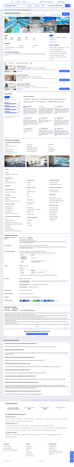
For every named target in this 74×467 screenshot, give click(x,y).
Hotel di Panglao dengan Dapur (10, 436)
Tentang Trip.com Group (30, 455)
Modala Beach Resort (20, 421)
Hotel (12, 1)
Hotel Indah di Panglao (25, 434)
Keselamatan (51, 453)
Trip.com (24, 400)
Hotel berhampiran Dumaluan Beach (48, 427)
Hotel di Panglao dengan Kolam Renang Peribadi (53, 434)
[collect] (72, 453)
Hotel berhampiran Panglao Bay (35, 425)
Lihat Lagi (6, 55)
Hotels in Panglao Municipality (54, 400)
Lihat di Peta (51, 58)
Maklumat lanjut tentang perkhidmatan (10, 450)
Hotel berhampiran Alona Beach (23, 425)
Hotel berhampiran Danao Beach (48, 425)
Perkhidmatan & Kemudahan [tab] (22, 63)
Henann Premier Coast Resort (17, 418)
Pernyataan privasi (29, 453)
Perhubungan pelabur (53, 446)
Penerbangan (17, 1)
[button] (28, 2)
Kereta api (24, 1)
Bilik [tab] (5, 63)
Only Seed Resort (55, 418)
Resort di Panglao (8, 434)
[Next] (69, 161)
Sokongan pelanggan (7, 446)
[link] (47, 2)
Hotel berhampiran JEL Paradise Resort (12, 430)
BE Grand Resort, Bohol (29, 421)
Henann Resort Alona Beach (10, 421)
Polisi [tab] (31, 63)
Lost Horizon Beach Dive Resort (28, 418)
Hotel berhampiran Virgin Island (61, 427)
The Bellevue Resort (47, 418)
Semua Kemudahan (7, 49)
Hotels (28, 400)
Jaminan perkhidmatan (7, 448)
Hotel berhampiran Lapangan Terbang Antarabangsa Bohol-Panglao (44, 430)
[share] (72, 457)
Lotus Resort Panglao (39, 418)
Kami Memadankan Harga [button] (56, 14)
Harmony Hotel (8, 418)
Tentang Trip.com (29, 446)
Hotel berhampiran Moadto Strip (11, 425)
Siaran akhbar (28, 448)
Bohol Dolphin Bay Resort (12, 13)
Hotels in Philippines (34, 400)
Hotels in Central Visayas (43, 400)
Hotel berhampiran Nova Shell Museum (12, 427)
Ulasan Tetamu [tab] (11, 63)
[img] (17, 25)
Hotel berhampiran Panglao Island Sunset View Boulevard (30, 427)
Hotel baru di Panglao (16, 434)
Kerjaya (27, 450)
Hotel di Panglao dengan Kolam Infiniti (37, 434)
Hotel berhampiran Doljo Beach (25, 430)
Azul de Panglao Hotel (63, 418)
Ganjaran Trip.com (52, 448)
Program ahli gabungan (53, 450)
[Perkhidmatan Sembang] (72, 460)
